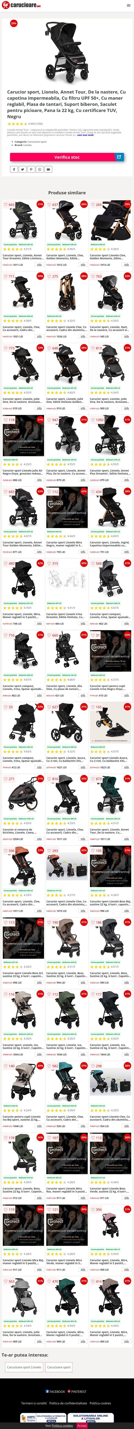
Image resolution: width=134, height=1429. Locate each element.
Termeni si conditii (34, 1403)
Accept (82, 1426)
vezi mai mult (85, 135)
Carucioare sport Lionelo (24, 1367)
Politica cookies (100, 1403)
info (39, 264)
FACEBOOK (55, 1392)
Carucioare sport (59, 1367)
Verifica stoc (89, 157)
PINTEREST (77, 1392)
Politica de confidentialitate (68, 1403)
